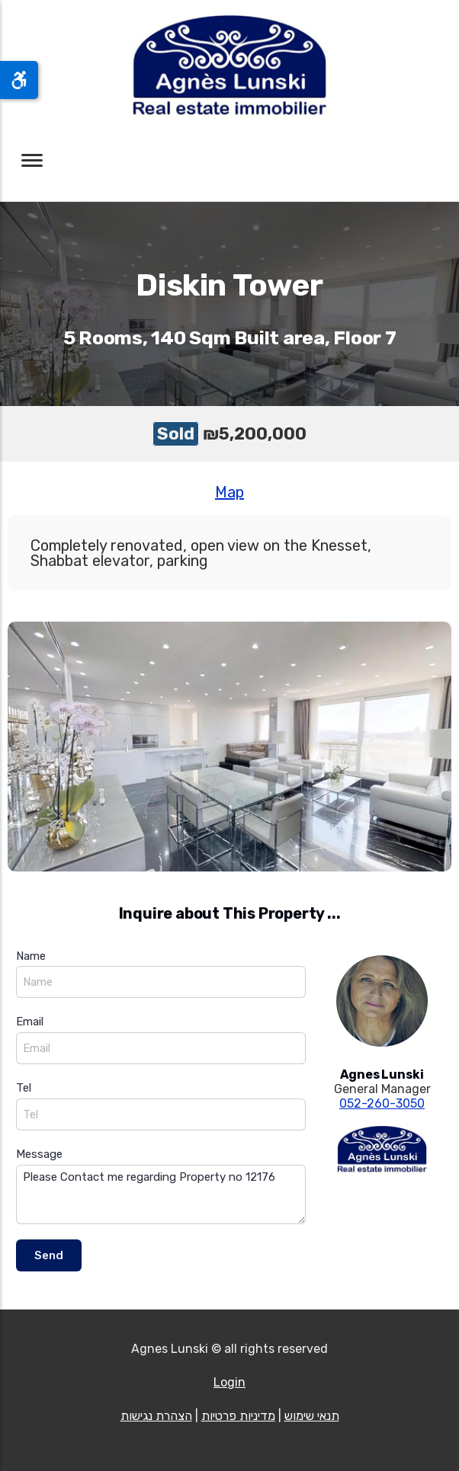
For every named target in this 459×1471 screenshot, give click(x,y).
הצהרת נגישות (156, 1416)
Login (229, 1382)
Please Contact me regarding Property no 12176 (161, 1195)
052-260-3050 (382, 1103)
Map (229, 492)
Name (31, 956)
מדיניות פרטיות (238, 1416)
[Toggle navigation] (32, 160)
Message (39, 1154)
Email (29, 1021)
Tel (23, 1088)
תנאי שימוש (311, 1416)
